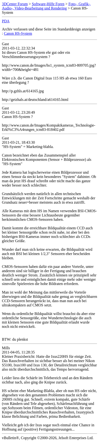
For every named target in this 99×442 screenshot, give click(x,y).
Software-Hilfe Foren (48, 4)
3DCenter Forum (15, 4)
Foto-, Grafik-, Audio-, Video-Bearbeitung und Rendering (46, 6)
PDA (5, 21)
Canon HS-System (18, 33)
